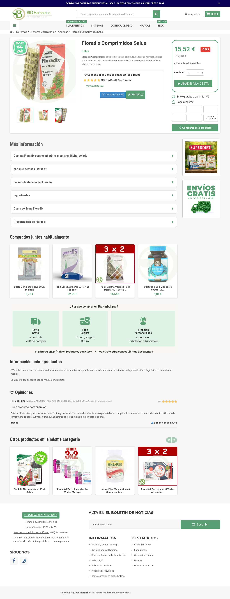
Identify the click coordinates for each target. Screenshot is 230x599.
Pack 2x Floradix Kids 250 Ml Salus (29, 490)
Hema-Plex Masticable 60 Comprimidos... (115, 490)
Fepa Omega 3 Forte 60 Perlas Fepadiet (72, 288)
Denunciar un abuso (164, 422)
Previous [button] (168, 440)
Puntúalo (136, 94)
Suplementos (76, 24)
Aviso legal (97, 560)
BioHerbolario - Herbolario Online (108, 555)
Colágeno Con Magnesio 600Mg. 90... (158, 288)
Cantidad (179, 72)
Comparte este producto (195, 127)
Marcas (145, 25)
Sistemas (97, 25)
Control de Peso (122, 25)
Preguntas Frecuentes (102, 570)
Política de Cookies (101, 565)
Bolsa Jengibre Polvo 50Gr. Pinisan (29, 288)
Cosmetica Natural (143, 555)
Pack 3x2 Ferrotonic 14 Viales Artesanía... (157, 490)
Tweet (14, 422)
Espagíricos (140, 550)
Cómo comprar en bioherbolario (108, 576)
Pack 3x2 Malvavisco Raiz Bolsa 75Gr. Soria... (115, 288)
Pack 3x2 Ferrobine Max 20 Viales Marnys (72, 490)
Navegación (14, 25)
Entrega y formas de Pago (104, 544)
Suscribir (200, 524)
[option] (29, 271)
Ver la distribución (95, 86)
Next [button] (174, 440)
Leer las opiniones (113, 94)
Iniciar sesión (193, 13)
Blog (162, 24)
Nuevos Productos (143, 565)
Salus (85, 51)
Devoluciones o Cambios (104, 550)
